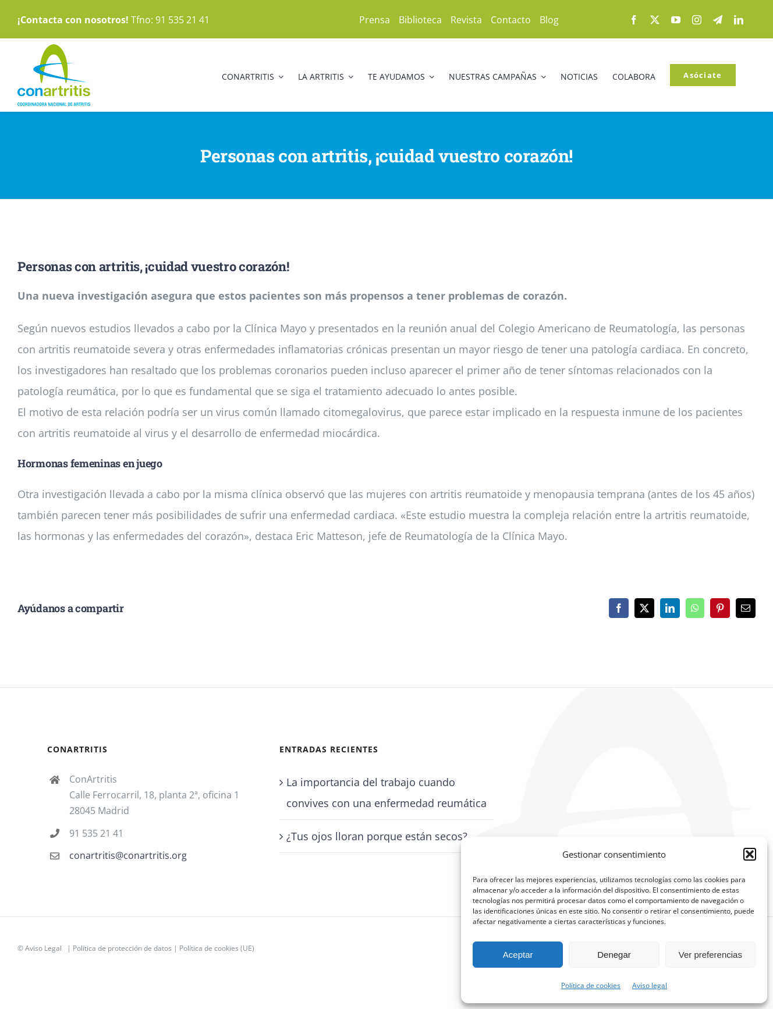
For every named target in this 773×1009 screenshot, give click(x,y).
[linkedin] (738, 19)
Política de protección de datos (122, 948)
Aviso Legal (43, 948)
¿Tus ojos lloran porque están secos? (376, 836)
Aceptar (518, 955)
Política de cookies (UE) (216, 948)
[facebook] (634, 19)
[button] (750, 854)
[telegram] (717, 19)
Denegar (614, 955)
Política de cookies (590, 985)
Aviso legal (649, 985)
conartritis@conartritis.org (128, 855)
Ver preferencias (710, 955)
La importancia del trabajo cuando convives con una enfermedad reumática (386, 792)
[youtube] (675, 19)
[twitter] (654, 19)
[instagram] (696, 19)
